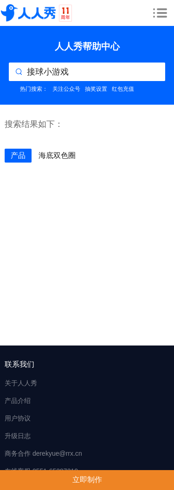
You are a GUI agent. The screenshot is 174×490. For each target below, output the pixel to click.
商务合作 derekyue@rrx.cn (43, 453)
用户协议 (18, 418)
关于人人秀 (21, 383)
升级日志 (18, 436)
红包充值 (123, 89)
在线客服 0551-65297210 (41, 471)
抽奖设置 (96, 89)
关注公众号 (66, 89)
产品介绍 (18, 400)
